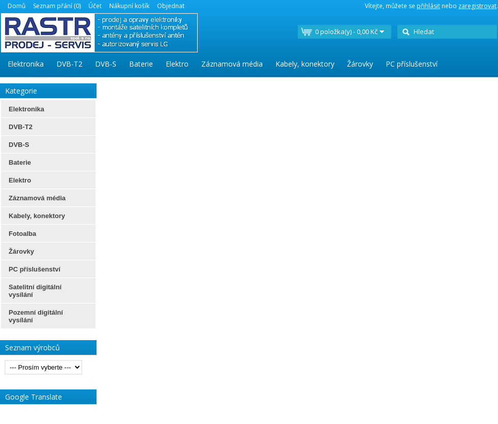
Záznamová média (232, 64)
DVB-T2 (69, 64)
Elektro (177, 64)
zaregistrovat (477, 6)
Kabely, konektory (304, 64)
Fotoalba (22, 233)
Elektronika (26, 64)
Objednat (170, 6)
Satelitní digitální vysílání (35, 290)
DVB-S (105, 64)
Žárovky (360, 64)
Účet (95, 6)
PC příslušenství (412, 64)
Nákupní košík (129, 6)
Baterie (141, 64)
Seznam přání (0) (57, 6)
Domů (16, 6)
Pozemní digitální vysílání (36, 316)
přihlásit (428, 6)
